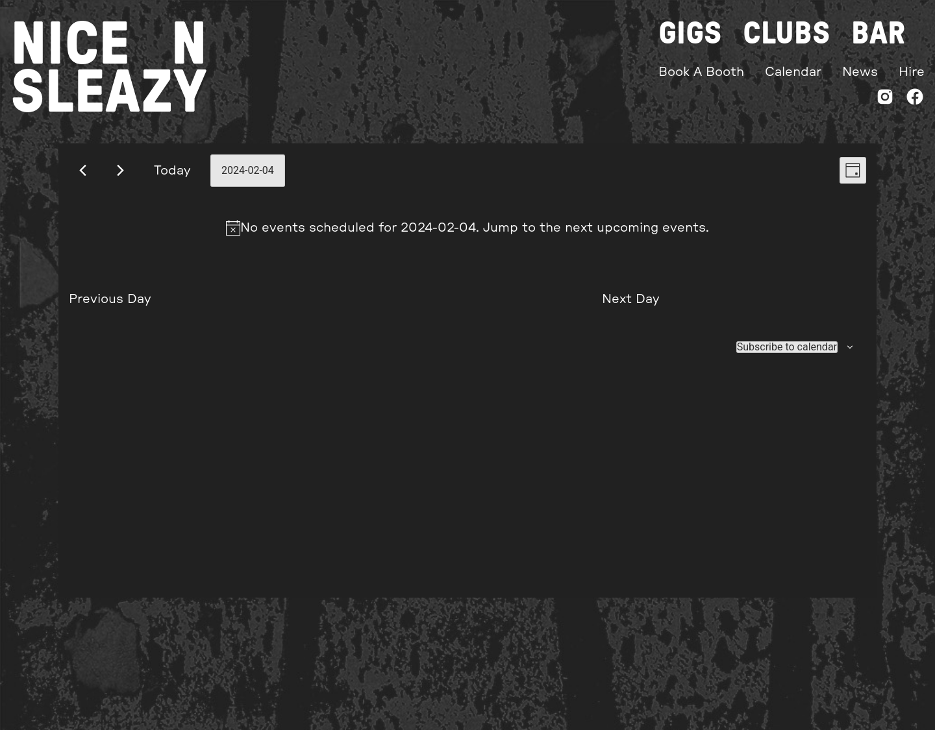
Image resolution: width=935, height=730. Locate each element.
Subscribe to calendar (787, 347)
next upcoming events (635, 227)
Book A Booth (701, 72)
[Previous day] (83, 170)
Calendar (793, 72)
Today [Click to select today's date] (172, 170)
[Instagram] (885, 99)
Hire (912, 72)
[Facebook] (915, 99)
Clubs (786, 33)
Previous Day (110, 299)
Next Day (631, 299)
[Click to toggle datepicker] (247, 170)
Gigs (690, 33)
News (860, 72)
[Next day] (120, 170)
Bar (878, 33)
